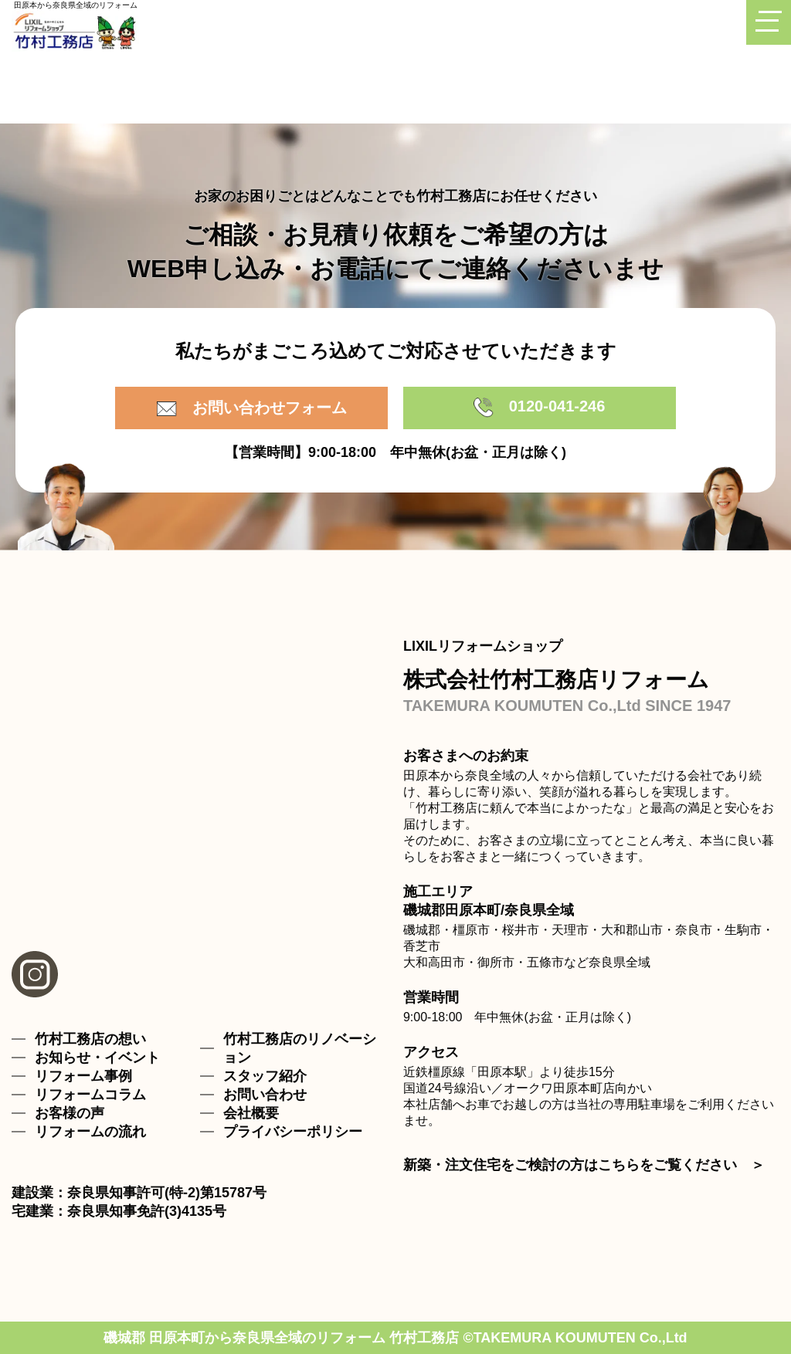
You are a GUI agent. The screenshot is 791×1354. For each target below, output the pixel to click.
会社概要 (251, 1113)
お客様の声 (69, 1113)
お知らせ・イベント (97, 1057)
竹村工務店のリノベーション (299, 1048)
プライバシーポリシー (292, 1131)
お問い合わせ (265, 1094)
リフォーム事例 (83, 1076)
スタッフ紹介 (265, 1076)
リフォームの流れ (90, 1131)
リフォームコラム (90, 1094)
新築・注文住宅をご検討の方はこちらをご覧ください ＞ (584, 1165)
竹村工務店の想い (90, 1039)
